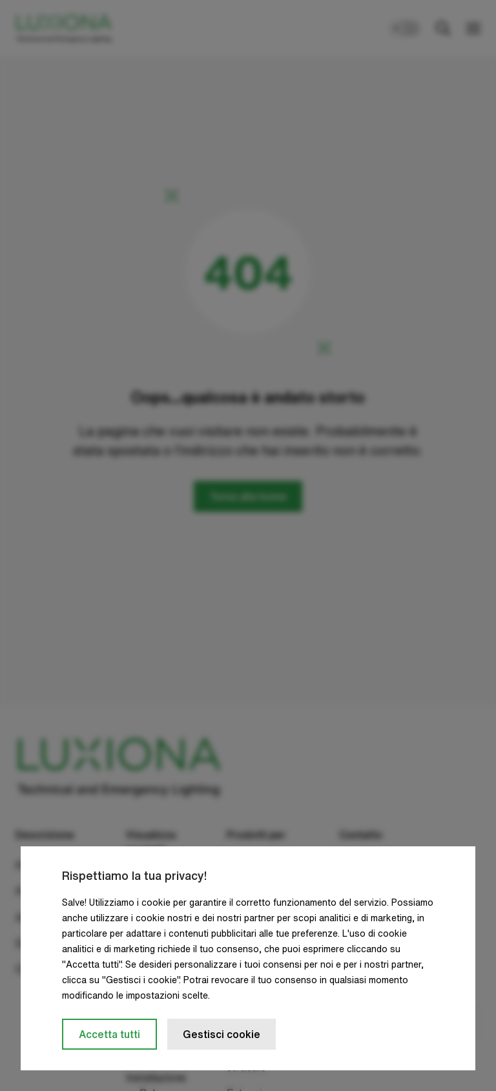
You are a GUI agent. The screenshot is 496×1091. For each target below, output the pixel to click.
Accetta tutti (109, 1034)
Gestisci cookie (221, 1034)
